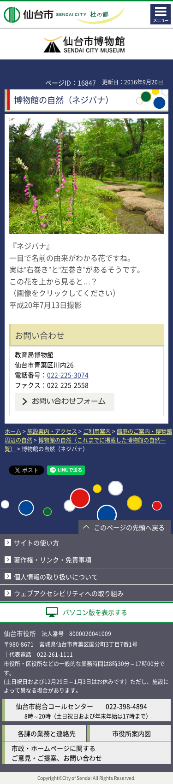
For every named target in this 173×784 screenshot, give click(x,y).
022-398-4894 (126, 706)
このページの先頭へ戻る (129, 527)
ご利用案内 (97, 431)
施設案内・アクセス (52, 431)
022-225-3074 (68, 374)
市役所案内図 (131, 733)
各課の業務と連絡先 (47, 733)
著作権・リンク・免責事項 (52, 559)
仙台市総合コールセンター (54, 706)
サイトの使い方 (36, 542)
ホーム (13, 431)
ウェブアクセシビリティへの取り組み (69, 593)
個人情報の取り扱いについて (56, 576)
